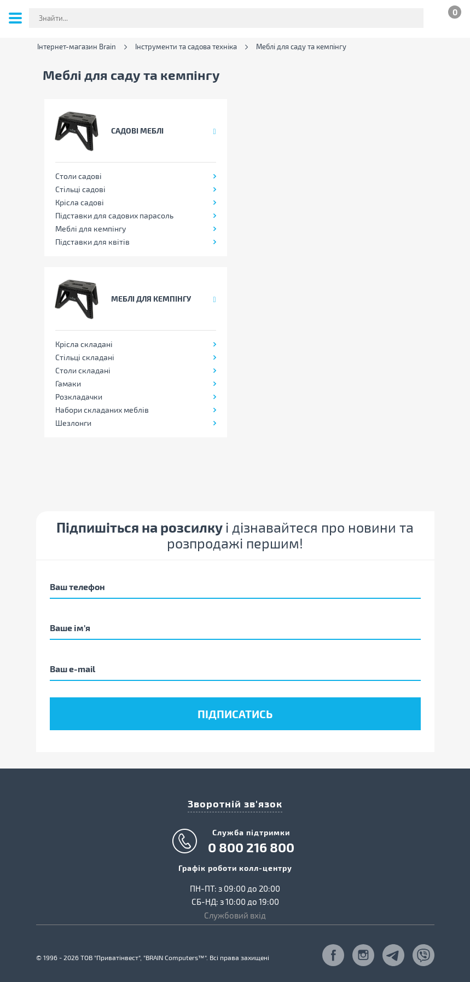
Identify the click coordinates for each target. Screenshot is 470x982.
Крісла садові (79, 202)
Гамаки (68, 383)
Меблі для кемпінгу (90, 228)
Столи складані (83, 370)
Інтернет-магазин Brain (76, 46)
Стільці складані (84, 357)
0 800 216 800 (251, 847)
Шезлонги (73, 423)
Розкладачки (78, 396)
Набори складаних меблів (102, 409)
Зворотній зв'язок (235, 803)
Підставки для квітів (92, 241)
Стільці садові (80, 189)
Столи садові (78, 176)
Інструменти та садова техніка (186, 46)
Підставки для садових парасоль (114, 215)
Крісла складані (84, 344)
